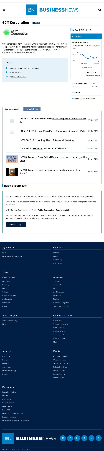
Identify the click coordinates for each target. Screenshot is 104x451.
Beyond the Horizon (9, 392)
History (5, 360)
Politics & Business (60, 367)
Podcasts (6, 374)
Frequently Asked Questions (12, 256)
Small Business (58, 292)
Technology (57, 295)
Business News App (9, 370)
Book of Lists (7, 406)
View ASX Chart (91, 72)
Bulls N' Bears (58, 320)
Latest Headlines (8, 278)
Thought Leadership (60, 324)
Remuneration (58, 285)
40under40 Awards (60, 356)
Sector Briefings (59, 370)
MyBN (4, 253)
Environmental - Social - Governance (15, 421)
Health (4, 306)
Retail (55, 288)
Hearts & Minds (58, 328)
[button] (100, 10)
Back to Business (59, 374)
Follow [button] (37, 22)
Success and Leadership (62, 363)
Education (6, 303)
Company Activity (12, 109)
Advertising (57, 260)
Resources (6, 281)
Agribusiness (7, 299)
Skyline (55, 342)
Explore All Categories (61, 306)
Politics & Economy (9, 295)
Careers (56, 256)
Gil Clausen (38, 148)
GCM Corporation (80, 42)
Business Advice (59, 331)
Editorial (5, 363)
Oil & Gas (56, 281)
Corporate (6, 356)
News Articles (32, 109)
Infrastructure (58, 278)
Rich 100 (5, 396)
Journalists (6, 367)
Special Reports (8, 403)
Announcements (59, 335)
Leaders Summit (59, 378)
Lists (4, 324)
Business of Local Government (13, 413)
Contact (56, 253)
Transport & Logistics (61, 303)
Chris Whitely (39, 140)
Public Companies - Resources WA (69, 118)
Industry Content (59, 338)
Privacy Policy (14, 449)
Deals (4, 288)
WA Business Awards (60, 360)
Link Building (57, 263)
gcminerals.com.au (18, 76)
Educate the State (9, 417)
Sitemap (5, 449)
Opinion (5, 292)
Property (5, 285)
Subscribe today (15, 224)
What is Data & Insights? (11, 320)
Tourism (56, 299)
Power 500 (6, 410)
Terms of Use (25, 449)
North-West (6, 399)
